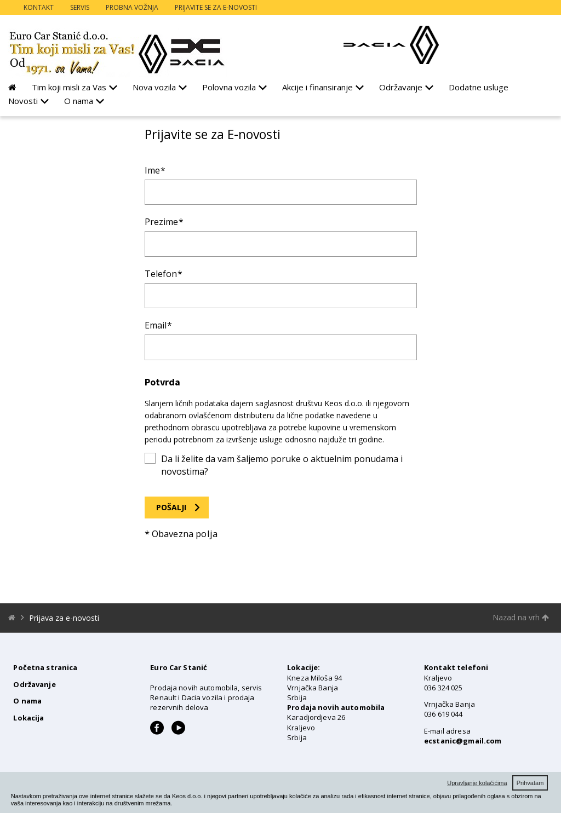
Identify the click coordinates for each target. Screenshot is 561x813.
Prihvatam (530, 783)
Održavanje (400, 87)
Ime (152, 170)
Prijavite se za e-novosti (216, 7)
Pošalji (171, 507)
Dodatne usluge (478, 87)
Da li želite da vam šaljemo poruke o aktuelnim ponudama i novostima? (282, 465)
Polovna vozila (229, 87)
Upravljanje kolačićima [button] (477, 783)
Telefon (161, 274)
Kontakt (39, 7)
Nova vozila (154, 87)
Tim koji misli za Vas (69, 87)
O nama (78, 100)
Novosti (23, 100)
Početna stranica (45, 667)
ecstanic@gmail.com (462, 741)
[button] (175, 804)
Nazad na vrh (521, 617)
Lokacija (28, 718)
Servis (79, 7)
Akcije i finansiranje (317, 87)
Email (156, 325)
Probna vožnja (132, 7)
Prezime (161, 222)
